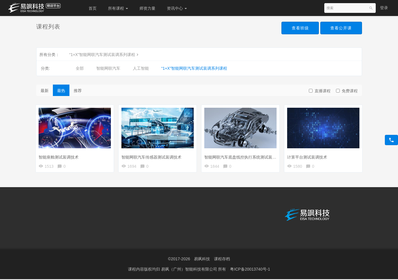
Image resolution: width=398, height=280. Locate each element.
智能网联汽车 (108, 68)
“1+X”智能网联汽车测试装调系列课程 (104, 54)
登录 (384, 7)
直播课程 (320, 91)
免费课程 (347, 91)
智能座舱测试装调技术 (60, 155)
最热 (61, 90)
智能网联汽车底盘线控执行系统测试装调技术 (246, 155)
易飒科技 (202, 260)
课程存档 (222, 260)
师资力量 (147, 8)
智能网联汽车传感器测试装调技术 (153, 155)
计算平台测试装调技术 (309, 155)
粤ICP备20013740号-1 (250, 270)
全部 (80, 68)
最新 (45, 90)
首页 (93, 8)
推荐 (78, 90)
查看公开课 (341, 28)
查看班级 (299, 28)
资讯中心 (177, 8)
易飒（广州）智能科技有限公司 (189, 270)
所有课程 (118, 8)
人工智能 (141, 68)
